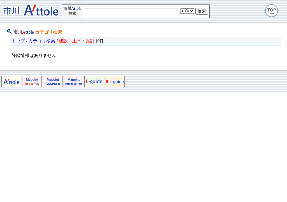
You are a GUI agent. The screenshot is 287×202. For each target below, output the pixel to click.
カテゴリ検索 (48, 32)
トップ (18, 40)
